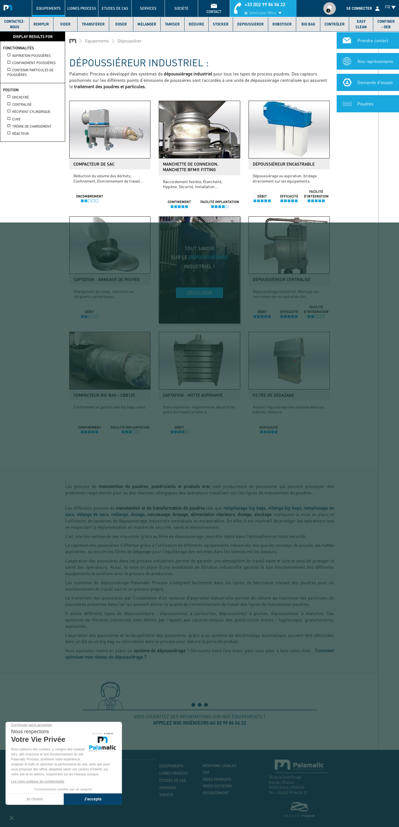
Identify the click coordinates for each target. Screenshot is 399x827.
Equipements (48, 8)
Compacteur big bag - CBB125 (104, 395)
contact (213, 11)
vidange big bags (284, 508)
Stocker (221, 24)
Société (181, 8)
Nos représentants (375, 61)
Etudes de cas (115, 8)
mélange (119, 514)
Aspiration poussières (29, 55)
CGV (206, 772)
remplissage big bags (244, 508)
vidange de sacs (92, 514)
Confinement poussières (31, 62)
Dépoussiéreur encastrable (284, 163)
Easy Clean (361, 24)
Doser (121, 24)
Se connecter (359, 8)
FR (387, 7)
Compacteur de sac (93, 163)
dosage (138, 514)
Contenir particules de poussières (30, 72)
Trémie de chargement (29, 126)
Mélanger (146, 24)
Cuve (14, 119)
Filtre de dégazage (273, 395)
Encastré (18, 97)
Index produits (217, 779)
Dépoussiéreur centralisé (282, 279)
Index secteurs (217, 786)
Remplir (41, 24)
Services (148, 8)
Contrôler (334, 24)
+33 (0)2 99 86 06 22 (265, 4)
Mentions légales (219, 765)
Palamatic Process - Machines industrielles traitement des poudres (9, 7)
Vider (65, 24)
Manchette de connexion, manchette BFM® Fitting (190, 166)
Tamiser (172, 24)
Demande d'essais (375, 82)
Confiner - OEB (386, 24)
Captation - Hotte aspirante (193, 395)
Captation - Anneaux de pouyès (106, 279)
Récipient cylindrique (28, 111)
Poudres (365, 103)
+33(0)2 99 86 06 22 (292, 792)
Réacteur (18, 133)
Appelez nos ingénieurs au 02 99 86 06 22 (199, 722)
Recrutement (216, 793)
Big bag (308, 24)
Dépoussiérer (250, 24)
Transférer (93, 24)
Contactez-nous (14, 24)
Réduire (196, 24)
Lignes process (81, 8)
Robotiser (282, 24)
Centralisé (19, 104)
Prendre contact (372, 40)
